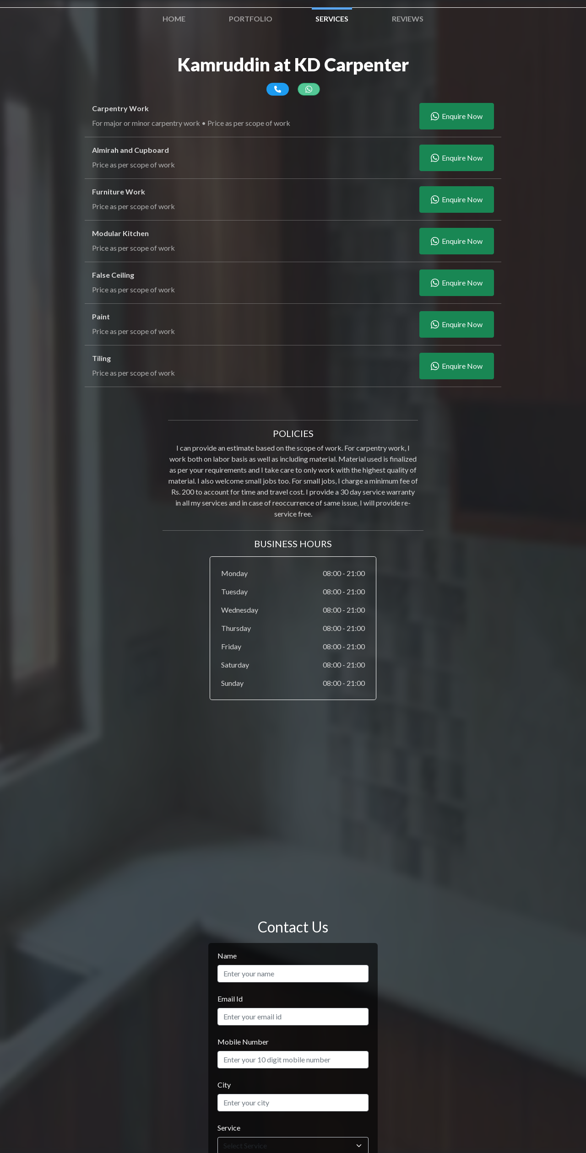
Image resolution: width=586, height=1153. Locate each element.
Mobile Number (243, 1041)
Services (331, 18)
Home (174, 18)
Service (228, 1127)
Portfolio (250, 18)
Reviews (407, 18)
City (224, 1084)
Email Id (230, 998)
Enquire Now (457, 116)
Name (227, 955)
